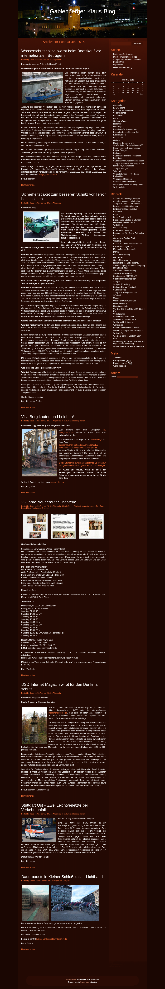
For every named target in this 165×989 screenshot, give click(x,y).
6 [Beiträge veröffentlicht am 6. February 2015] (132, 86)
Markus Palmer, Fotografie (124, 249)
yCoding (93, 982)
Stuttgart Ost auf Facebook (124, 287)
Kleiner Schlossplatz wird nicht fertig (51, 939)
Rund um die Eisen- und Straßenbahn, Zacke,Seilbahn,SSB (128, 144)
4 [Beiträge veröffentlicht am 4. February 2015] (123, 86)
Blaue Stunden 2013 (122, 217)
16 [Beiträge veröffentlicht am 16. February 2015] (113, 90)
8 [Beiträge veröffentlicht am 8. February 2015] (142, 86)
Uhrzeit (116, 298)
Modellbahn (118, 137)
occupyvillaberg (57, 482)
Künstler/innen (67, 506)
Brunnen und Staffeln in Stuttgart (127, 220)
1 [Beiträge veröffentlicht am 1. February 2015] (142, 84)
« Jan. (114, 94)
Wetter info (118, 333)
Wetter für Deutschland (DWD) (126, 328)
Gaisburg (117, 241)
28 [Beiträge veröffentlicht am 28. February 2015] (138, 92)
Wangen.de (118, 325)
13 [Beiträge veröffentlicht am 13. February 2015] (133, 88)
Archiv (113, 377)
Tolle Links (117, 171)
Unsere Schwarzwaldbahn (124, 301)
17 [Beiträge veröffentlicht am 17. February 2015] (118, 90)
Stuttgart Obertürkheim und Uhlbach (128, 161)
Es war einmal (119, 108)
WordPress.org (119, 366)
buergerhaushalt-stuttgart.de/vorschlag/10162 (78, 448)
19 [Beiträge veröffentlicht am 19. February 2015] (128, 90)
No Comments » (28, 185)
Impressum (118, 65)
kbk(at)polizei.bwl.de (48, 175)
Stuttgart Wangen (120, 168)
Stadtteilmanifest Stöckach (124, 279)
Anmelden (117, 358)
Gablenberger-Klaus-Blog (82, 11)
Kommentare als (122, 363)
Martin (116, 252)
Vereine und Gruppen (40, 508)
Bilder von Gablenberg (122, 54)
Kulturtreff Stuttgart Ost (123, 246)
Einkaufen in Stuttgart (122, 230)
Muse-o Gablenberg (121, 255)
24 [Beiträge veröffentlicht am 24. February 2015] (118, 92)
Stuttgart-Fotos (119, 290)
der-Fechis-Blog (120, 228)
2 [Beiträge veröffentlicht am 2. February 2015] (113, 86)
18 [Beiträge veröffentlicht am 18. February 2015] (123, 90)
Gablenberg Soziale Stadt (124, 238)
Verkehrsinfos (119, 314)
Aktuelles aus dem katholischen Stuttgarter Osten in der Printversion (128, 202)
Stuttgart (77, 506)
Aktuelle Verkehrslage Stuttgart (126, 198)
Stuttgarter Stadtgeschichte (125, 292)
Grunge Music (74, 982)
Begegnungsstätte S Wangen (125, 206)
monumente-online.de (58, 713)
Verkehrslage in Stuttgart (123, 317)
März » (142, 94)
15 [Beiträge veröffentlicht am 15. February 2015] (142, 88)
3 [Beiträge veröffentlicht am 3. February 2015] (118, 86)
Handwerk (117, 124)
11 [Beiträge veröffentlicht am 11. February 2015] (123, 88)
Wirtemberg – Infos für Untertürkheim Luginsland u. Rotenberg (129, 342)
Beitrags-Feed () (122, 360)
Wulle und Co (119, 187)
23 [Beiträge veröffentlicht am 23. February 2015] (113, 92)
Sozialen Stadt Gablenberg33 (126, 271)
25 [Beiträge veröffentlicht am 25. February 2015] (123, 92)
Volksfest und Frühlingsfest (124, 182)
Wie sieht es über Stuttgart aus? (127, 336)
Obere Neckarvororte (122, 260)
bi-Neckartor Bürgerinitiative (125, 209)
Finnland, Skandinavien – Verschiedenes (124, 112)
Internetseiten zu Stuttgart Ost (126, 132)
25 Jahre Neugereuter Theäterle (48, 502)
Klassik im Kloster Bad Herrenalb (127, 244)
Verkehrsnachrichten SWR (124, 319)
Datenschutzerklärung (122, 67)
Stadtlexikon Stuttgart (122, 273)
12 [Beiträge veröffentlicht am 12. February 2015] (128, 88)
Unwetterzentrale (120, 306)
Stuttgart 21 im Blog (121, 284)
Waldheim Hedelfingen (123, 322)
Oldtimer (117, 140)
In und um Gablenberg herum (73, 421)
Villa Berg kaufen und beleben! (47, 417)
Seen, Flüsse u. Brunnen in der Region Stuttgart (126, 149)
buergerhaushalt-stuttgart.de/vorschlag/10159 (78, 445)
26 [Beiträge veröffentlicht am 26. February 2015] (128, 92)
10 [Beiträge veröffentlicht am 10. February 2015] (118, 88)
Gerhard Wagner (120, 121)
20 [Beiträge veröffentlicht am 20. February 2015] (133, 90)
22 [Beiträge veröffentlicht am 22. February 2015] (142, 90)
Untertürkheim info (121, 303)
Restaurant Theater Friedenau (126, 263)
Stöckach (117, 295)
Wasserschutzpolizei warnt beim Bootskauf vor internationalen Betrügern (61, 53)
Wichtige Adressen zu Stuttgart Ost (128, 184)
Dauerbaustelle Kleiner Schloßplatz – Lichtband (62, 876)
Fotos (115, 118)
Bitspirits (117, 214)
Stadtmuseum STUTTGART (125, 276)
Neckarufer (118, 257)
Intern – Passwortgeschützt (125, 57)
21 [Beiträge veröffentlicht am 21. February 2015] (138, 90)
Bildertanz (117, 212)
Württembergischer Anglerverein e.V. (129, 346)
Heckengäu (118, 126)
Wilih (115, 339)
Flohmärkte (118, 116)
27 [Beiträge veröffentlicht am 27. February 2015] (133, 92)
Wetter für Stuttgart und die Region (128, 330)
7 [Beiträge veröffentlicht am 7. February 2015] (137, 86)
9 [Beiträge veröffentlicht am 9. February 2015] (113, 88)
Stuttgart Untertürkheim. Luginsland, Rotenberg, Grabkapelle (128, 164)
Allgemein (57, 59)
